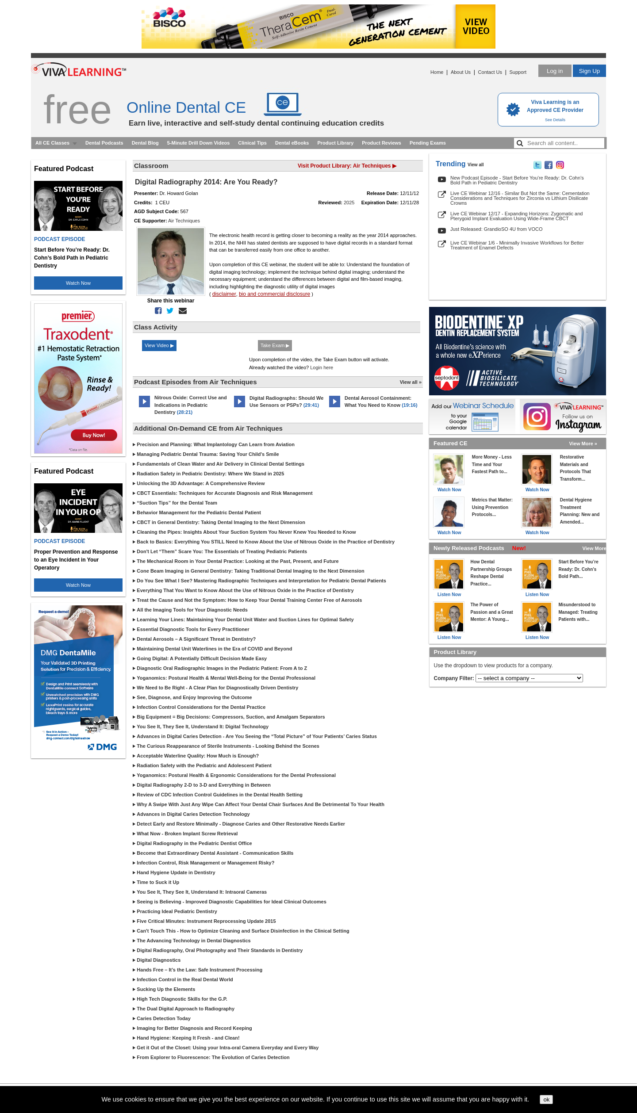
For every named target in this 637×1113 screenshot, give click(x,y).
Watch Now (78, 283)
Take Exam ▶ (275, 345)
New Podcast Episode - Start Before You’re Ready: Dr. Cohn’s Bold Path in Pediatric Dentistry (517, 180)
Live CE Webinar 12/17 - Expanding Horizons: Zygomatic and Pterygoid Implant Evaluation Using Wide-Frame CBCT (516, 216)
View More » (583, 443)
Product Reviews (381, 142)
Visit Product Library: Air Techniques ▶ (347, 166)
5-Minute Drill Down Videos (198, 142)
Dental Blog (145, 142)
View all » (411, 382)
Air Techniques (184, 220)
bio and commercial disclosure (274, 294)
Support (517, 72)
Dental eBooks (292, 142)
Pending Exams (428, 142)
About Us (461, 72)
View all (476, 164)
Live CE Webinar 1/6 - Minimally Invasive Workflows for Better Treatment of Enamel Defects (517, 245)
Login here (321, 367)
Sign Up (589, 71)
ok (546, 1099)
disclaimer (224, 294)
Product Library (335, 142)
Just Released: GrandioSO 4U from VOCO (496, 229)
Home (436, 72)
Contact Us (490, 72)
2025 (349, 202)
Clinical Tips (252, 142)
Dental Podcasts (104, 142)
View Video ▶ (159, 345)
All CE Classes (52, 142)
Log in (555, 71)
